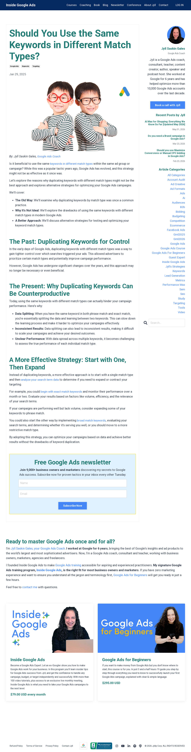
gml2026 (179, 242)
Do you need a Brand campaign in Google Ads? (166, 137)
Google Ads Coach (49, 156)
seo (182, 299)
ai (183, 199)
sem (182, 295)
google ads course (172, 252)
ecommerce (177, 228)
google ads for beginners (167, 256)
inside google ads (173, 266)
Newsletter (117, 5)
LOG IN (179, 5)
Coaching (84, 5)
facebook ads (175, 232)
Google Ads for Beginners (130, 574)
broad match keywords (92, 420)
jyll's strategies (174, 271)
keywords (25, 66)
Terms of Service (34, 745)
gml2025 (179, 237)
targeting (36, 66)
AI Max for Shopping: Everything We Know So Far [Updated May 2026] (165, 123)
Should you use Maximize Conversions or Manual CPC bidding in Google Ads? (165, 153)
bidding (180, 213)
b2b (182, 209)
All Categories (175, 175)
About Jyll (150, 5)
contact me (29, 586)
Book (96, 5)
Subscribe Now (72, 505)
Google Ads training (68, 565)
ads (182, 194)
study (181, 304)
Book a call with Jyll (167, 105)
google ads (14, 66)
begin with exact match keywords (62, 391)
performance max (173, 290)
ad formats (177, 189)
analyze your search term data (40, 379)
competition (177, 223)
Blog (105, 5)
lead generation (174, 280)
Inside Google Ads (49, 569)
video (181, 319)
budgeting (178, 218)
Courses (71, 5)
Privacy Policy (52, 745)
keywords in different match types (72, 163)
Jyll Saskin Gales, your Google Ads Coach (38, 548)
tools (181, 314)
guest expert (176, 261)
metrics (180, 285)
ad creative (177, 185)
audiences (178, 204)
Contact (163, 5)
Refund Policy (16, 745)
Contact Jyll (67, 745)
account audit (175, 180)
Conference (134, 5)
